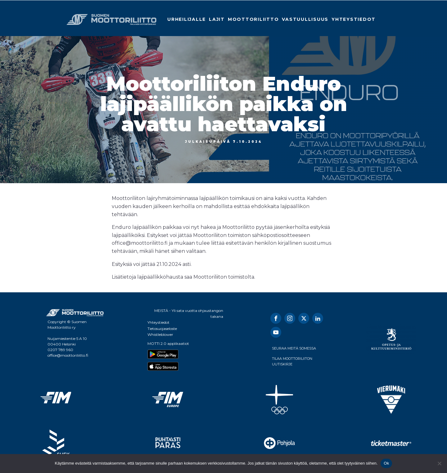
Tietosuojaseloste (162, 328)
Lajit (217, 19)
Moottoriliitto (253, 19)
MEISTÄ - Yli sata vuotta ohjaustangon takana (188, 313)
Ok (386, 463)
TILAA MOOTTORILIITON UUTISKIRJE (292, 361)
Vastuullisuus (305, 19)
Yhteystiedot (354, 19)
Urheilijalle (186, 19)
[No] (439, 463)
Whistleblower (160, 334)
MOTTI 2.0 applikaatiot (168, 343)
